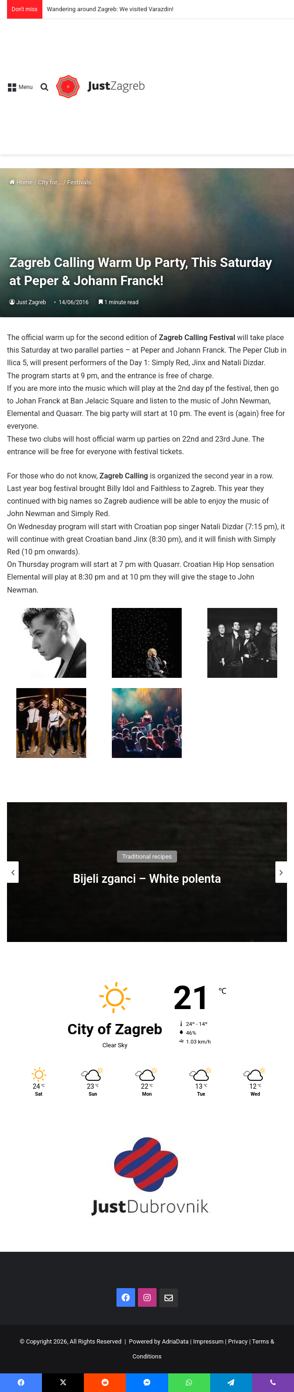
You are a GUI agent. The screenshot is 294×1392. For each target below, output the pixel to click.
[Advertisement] (215, 82)
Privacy (237, 1341)
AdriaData (175, 1341)
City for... (50, 182)
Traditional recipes (147, 856)
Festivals (79, 182)
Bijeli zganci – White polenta (147, 879)
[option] (147, 872)
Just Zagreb (31, 302)
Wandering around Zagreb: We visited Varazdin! (110, 9)
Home (21, 182)
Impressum (208, 1341)
